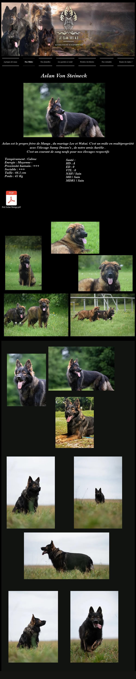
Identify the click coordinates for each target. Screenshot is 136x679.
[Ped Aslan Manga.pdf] (11, 199)
